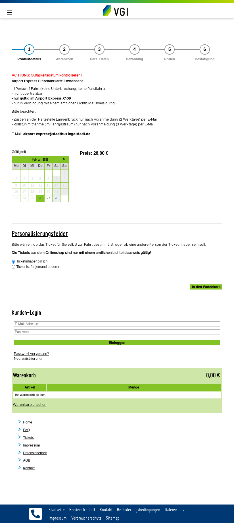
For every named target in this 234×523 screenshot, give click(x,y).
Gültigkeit (19, 152)
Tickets (28, 438)
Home (27, 422)
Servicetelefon (35, 514)
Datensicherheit (35, 453)
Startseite (57, 509)
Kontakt (29, 468)
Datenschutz (175, 509)
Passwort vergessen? (31, 353)
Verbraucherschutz (86, 518)
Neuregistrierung (28, 358)
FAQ (26, 430)
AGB (26, 460)
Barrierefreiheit (82, 509)
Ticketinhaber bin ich (32, 261)
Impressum (31, 445)
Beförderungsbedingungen (138, 509)
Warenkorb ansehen (29, 404)
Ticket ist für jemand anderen (38, 267)
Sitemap (112, 518)
